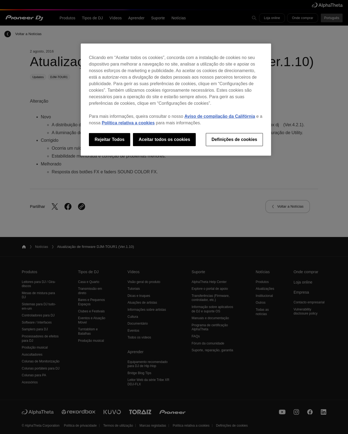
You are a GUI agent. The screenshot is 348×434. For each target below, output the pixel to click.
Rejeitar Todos (110, 139)
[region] (176, 100)
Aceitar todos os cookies (164, 139)
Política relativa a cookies (128, 123)
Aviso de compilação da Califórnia (219, 116)
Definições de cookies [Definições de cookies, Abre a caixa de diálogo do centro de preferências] (234, 139)
